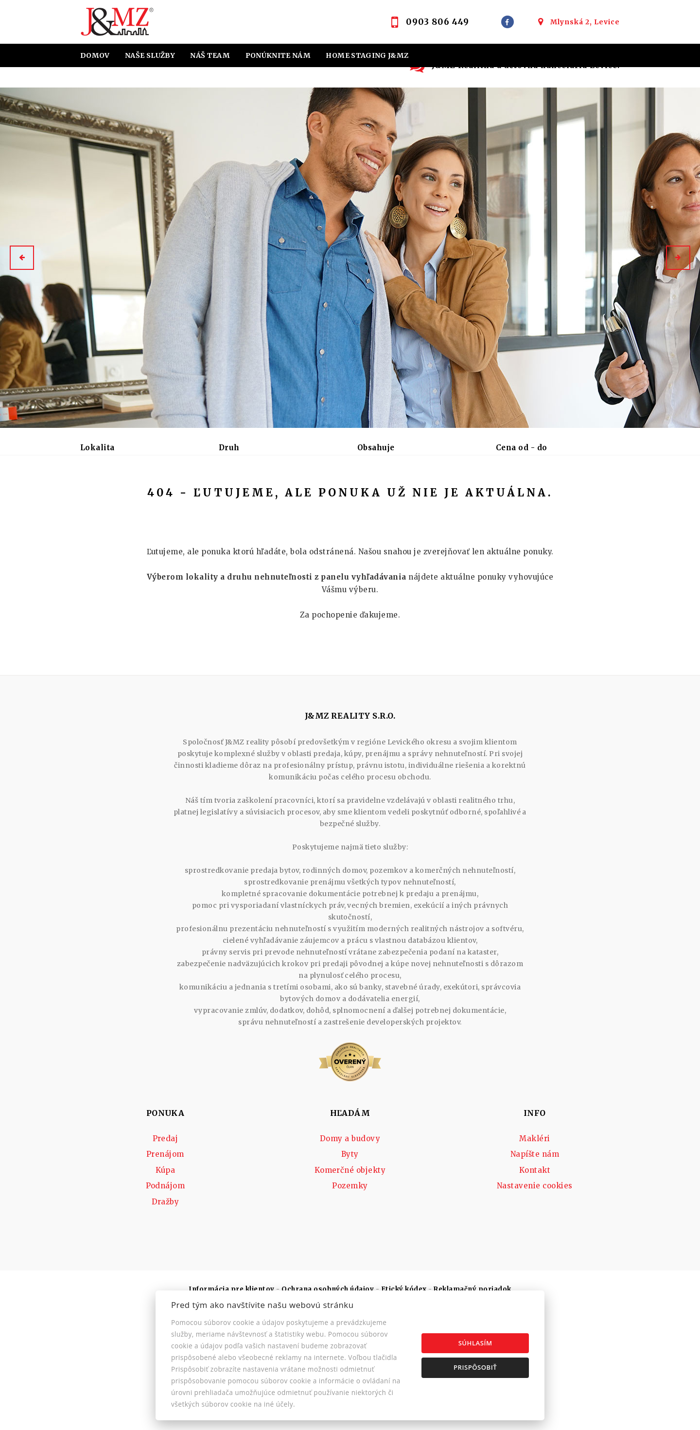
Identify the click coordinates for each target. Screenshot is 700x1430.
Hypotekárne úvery (123, 78)
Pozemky (350, 1260)
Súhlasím (475, 1343)
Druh (229, 447)
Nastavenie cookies (535, 1260)
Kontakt (390, 78)
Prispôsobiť (475, 1367)
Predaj (104, 498)
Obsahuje (376, 447)
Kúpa (212, 498)
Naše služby (150, 55)
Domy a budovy (350, 1213)
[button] (22, 258)
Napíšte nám (534, 1229)
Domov (95, 55)
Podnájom (265, 498)
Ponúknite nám (278, 55)
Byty (350, 1229)
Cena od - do (521, 447)
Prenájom (159, 498)
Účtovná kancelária (268, 78)
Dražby (165, 1276)
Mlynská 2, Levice (585, 22)
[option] (350, 258)
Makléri (534, 1213)
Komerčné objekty (350, 1245)
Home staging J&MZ (367, 55)
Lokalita (97, 447)
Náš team (210, 55)
